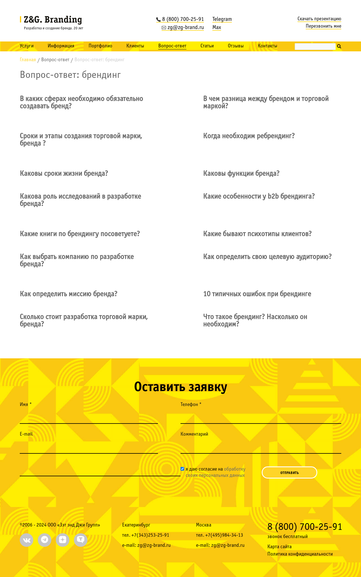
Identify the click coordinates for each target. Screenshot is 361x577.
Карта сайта (279, 547)
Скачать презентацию (319, 19)
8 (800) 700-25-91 (180, 19)
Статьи (207, 46)
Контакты (267, 46)
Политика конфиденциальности (300, 554)
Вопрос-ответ (172, 46)
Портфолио (100, 46)
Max (216, 27)
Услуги (27, 46)
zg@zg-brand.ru (183, 27)
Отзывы (236, 46)
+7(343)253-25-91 (150, 535)
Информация (61, 46)
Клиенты (135, 46)
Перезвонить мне (323, 26)
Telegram (222, 19)
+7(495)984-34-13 (224, 535)
